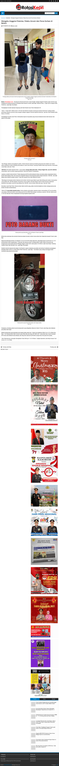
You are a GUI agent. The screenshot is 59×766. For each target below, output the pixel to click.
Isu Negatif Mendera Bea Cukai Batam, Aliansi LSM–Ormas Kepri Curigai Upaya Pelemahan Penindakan (45, 722)
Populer (34, 699)
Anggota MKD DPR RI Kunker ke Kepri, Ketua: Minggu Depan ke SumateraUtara (45, 734)
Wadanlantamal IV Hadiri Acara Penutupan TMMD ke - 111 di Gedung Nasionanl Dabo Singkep (46, 715)
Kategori (53, 699)
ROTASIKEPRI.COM (8, 764)
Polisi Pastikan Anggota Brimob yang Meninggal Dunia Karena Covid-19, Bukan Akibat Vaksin (46, 703)
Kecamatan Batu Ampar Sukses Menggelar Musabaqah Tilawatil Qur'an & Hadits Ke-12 (45, 709)
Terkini (44, 699)
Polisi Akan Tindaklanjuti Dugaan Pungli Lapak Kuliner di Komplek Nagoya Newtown (45, 728)
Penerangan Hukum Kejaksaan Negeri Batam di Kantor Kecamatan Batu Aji (46, 740)
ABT (57, 764)
